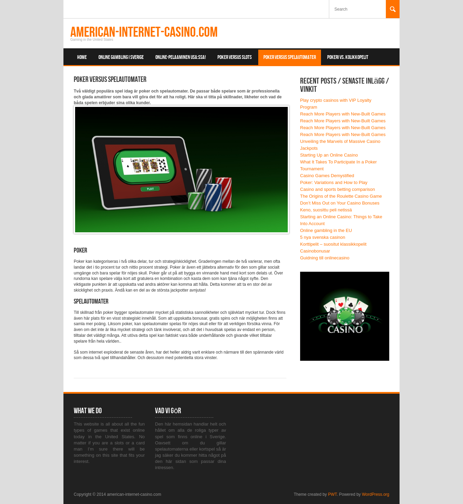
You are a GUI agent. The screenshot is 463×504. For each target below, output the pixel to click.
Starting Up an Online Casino (329, 155)
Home (82, 57)
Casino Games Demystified (327, 175)
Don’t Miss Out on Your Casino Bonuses (339, 203)
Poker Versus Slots (234, 57)
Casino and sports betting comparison (337, 189)
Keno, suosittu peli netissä (326, 209)
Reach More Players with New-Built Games (342, 113)
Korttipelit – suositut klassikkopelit (333, 244)
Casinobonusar (315, 251)
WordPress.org (375, 494)
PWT (332, 494)
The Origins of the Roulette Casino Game (341, 196)
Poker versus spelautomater (289, 57)
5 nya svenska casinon (322, 237)
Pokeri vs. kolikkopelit (347, 57)
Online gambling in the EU (326, 230)
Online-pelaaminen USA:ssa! (180, 57)
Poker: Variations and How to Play (333, 182)
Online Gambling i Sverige (121, 57)
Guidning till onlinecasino (324, 257)
